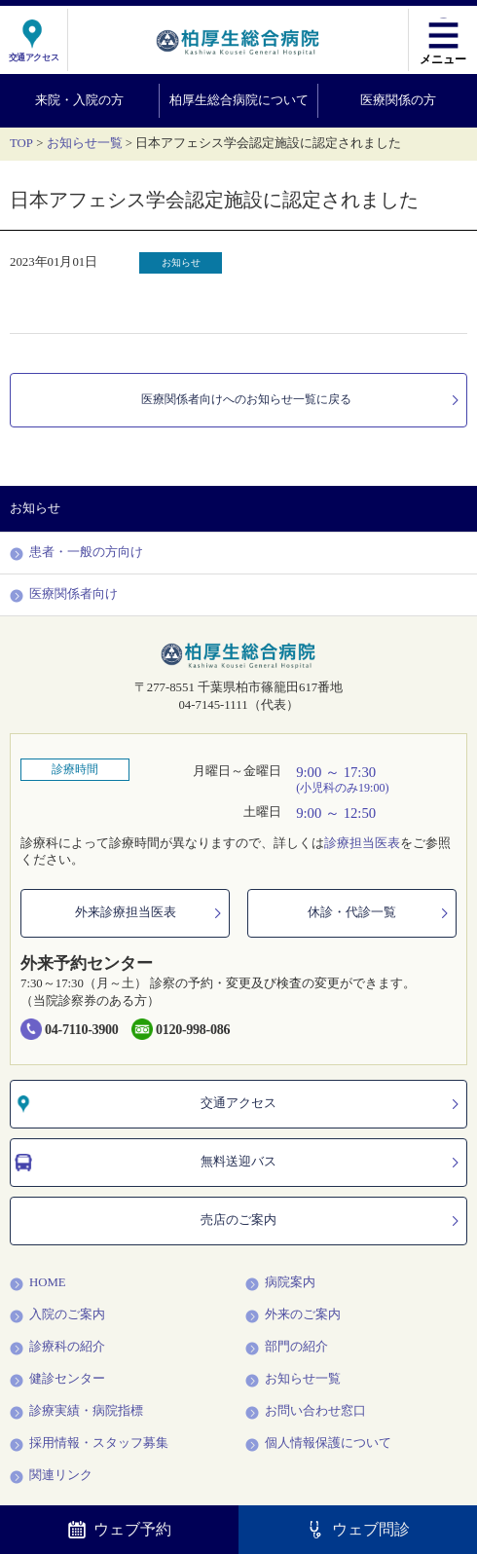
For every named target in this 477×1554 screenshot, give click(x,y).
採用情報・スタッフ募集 (89, 1444)
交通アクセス (238, 1104)
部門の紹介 (286, 1347)
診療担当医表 (362, 843)
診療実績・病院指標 (76, 1412)
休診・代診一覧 (380, 913)
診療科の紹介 (57, 1347)
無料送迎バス (238, 1162)
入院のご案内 (57, 1315)
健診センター (57, 1380)
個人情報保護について (318, 1444)
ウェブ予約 (119, 1529)
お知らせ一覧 (85, 143)
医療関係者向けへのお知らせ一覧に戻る (294, 400)
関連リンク (51, 1476)
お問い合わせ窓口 (305, 1412)
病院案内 (280, 1283)
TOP (21, 143)
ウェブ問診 (358, 1529)
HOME (38, 1283)
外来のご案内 (293, 1315)
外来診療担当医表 (150, 913)
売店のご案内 (331, 1220)
